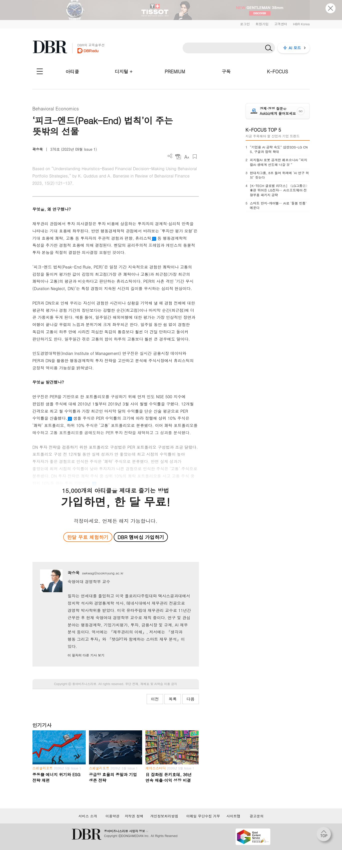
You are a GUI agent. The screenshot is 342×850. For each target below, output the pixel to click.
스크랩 (195, 156)
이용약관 (112, 815)
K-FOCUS (277, 71)
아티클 (72, 71)
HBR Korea (301, 24)
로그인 (245, 24)
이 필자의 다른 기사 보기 (85, 655)
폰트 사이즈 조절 (186, 156)
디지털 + (123, 71)
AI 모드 (295, 47)
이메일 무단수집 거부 (203, 815)
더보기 (170, 156)
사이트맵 (233, 815)
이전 (155, 699)
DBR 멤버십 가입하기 (140, 537)
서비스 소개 (87, 815)
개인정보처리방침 (164, 815)
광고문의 (257, 815)
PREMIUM (175, 71)
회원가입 (262, 24)
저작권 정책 (134, 815)
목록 (173, 699)
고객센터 (280, 24)
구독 (226, 71)
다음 (191, 699)
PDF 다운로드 (178, 156)
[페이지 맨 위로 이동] (325, 835)
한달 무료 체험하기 (87, 537)
